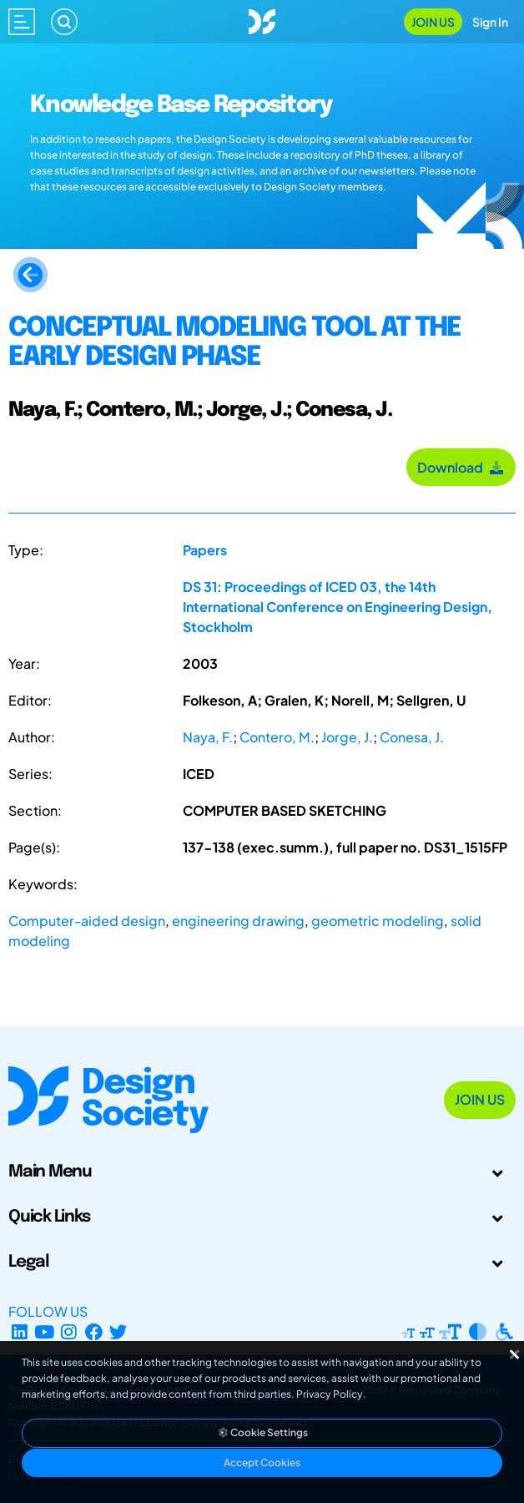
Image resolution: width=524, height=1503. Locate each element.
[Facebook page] (94, 1331)
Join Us (433, 21)
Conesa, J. (412, 737)
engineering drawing (238, 920)
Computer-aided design (86, 920)
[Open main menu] (21, 21)
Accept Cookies (262, 1462)
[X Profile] (119, 1331)
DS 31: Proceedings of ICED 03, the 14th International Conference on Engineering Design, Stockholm (337, 606)
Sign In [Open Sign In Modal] (490, 21)
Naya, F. (208, 737)
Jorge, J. (347, 737)
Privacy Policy (329, 1394)
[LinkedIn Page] (19, 1331)
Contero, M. (277, 737)
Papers (205, 550)
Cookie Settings (262, 1432)
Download (461, 467)
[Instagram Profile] (69, 1331)
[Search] (64, 21)
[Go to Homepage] (262, 19)
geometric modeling (377, 920)
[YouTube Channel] (44, 1331)
